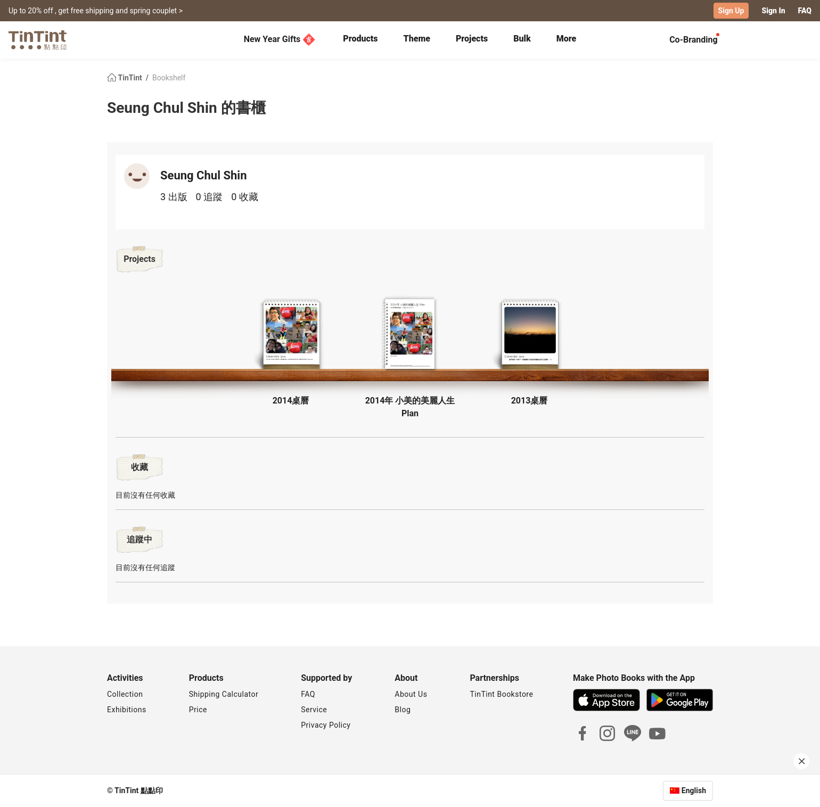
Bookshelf (168, 77)
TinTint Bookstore (501, 694)
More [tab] (566, 39)
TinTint (125, 77)
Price (198, 709)
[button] (290, 336)
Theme (417, 39)
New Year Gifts (280, 39)
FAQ (804, 10)
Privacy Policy (325, 725)
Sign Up (731, 10)
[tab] (360, 40)
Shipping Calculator (224, 694)
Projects (472, 39)
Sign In (773, 10)
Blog (403, 709)
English (694, 790)
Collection (125, 694)
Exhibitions (126, 709)
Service (314, 709)
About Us (411, 694)
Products (360, 39)
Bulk (522, 39)
